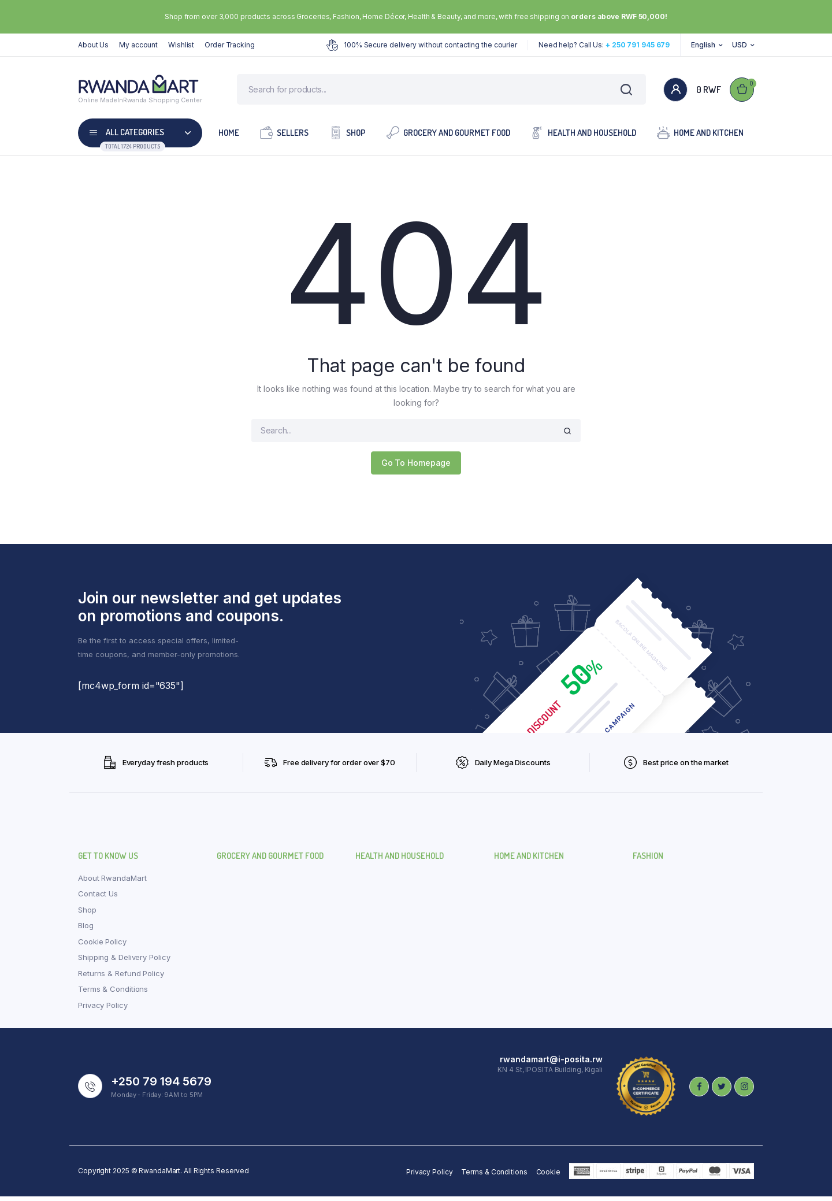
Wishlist (181, 44)
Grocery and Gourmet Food (448, 136)
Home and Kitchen (700, 136)
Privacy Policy (103, 1009)
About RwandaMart (112, 882)
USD (739, 44)
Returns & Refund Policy (121, 977)
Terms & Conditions (113, 993)
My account (138, 44)
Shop (347, 136)
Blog (86, 930)
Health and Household (583, 136)
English (703, 44)
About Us (93, 44)
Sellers (284, 136)
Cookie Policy (102, 945)
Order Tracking (230, 44)
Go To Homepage (416, 467)
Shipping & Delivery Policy (124, 961)
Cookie (548, 1176)
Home (228, 136)
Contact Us (98, 898)
